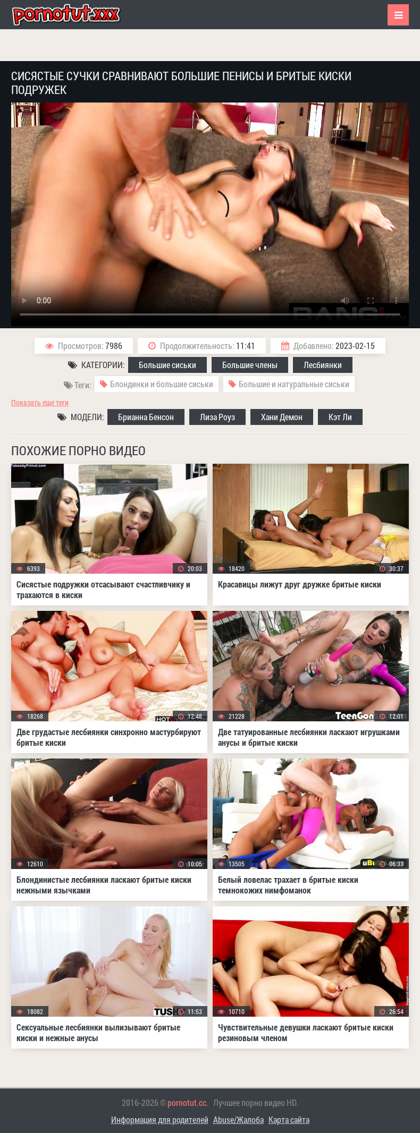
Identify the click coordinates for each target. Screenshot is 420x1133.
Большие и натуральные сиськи (294, 383)
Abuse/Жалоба (238, 1119)
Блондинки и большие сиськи (161, 383)
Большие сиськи (167, 364)
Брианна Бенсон (146, 416)
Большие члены (250, 364)
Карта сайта (288, 1119)
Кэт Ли (340, 416)
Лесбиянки (323, 364)
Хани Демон (282, 416)
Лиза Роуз (217, 416)
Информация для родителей (159, 1119)
